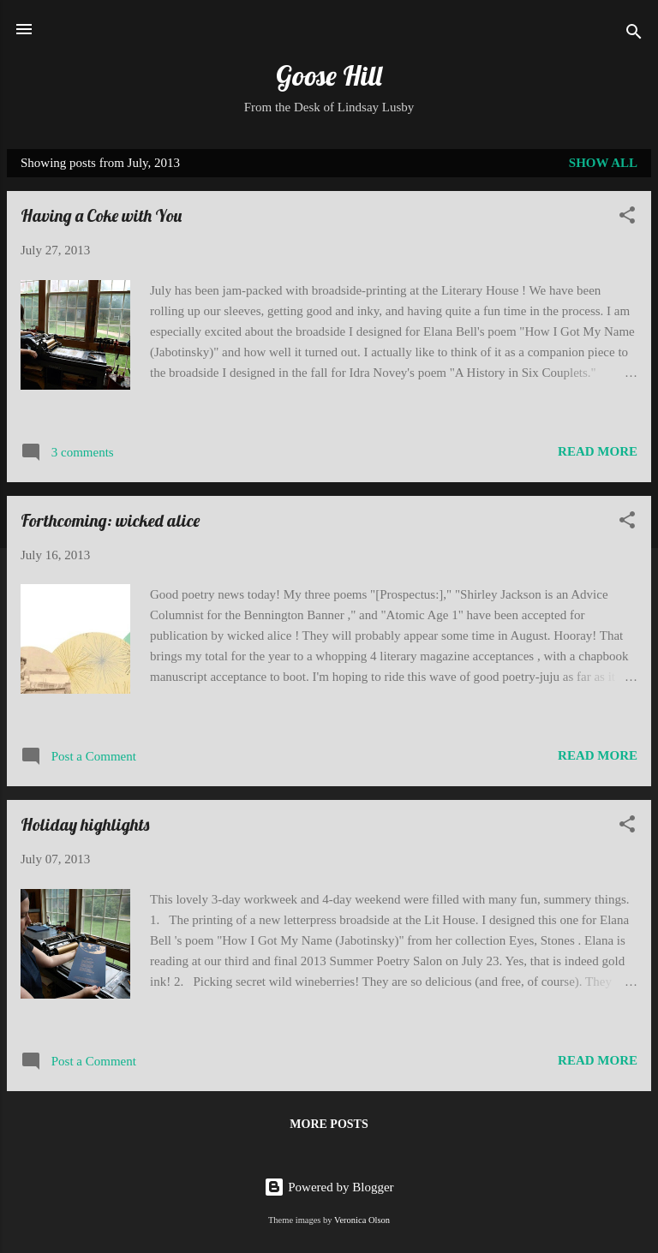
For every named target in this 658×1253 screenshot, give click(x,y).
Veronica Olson (362, 1220)
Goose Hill (329, 75)
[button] (627, 218)
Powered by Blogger (328, 1187)
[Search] (634, 35)
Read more (597, 451)
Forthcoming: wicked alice (110, 520)
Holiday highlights (85, 824)
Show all (603, 163)
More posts (329, 1124)
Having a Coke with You (101, 215)
